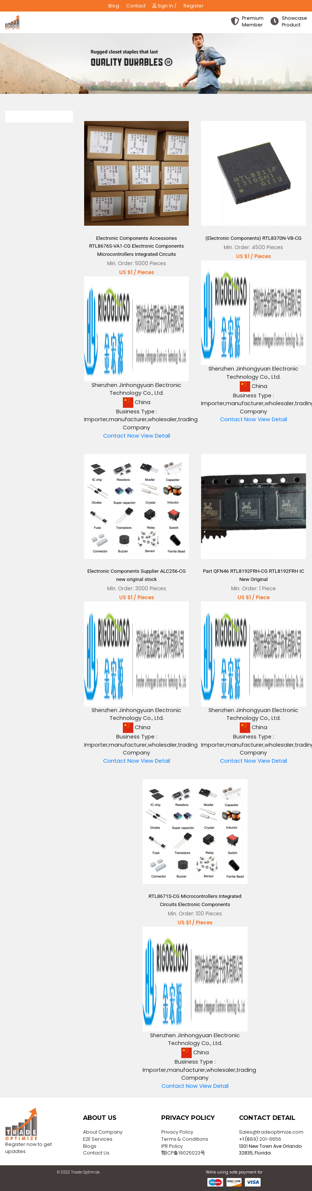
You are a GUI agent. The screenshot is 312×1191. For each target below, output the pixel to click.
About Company (102, 1132)
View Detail (155, 435)
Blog (113, 6)
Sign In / (164, 6)
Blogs (89, 1146)
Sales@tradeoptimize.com (271, 1132)
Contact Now (121, 435)
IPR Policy (172, 1146)
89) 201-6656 (265, 1139)
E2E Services (97, 1139)
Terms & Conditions (184, 1139)
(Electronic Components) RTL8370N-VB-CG (254, 238)
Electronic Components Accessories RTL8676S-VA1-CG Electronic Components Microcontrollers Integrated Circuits (136, 246)
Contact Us (96, 1153)
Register (194, 6)
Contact (136, 6)
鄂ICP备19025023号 (183, 1153)
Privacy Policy (177, 1132)
